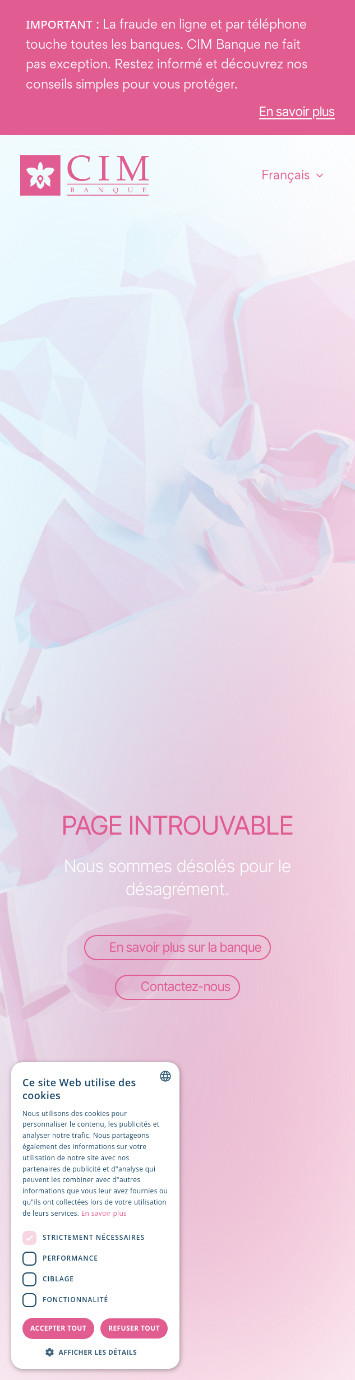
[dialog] (95, 1215)
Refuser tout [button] (134, 1328)
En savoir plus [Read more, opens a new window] (104, 1213)
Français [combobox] (285, 174)
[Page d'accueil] (84, 175)
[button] (95, 1352)
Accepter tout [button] (58, 1328)
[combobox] (165, 1076)
